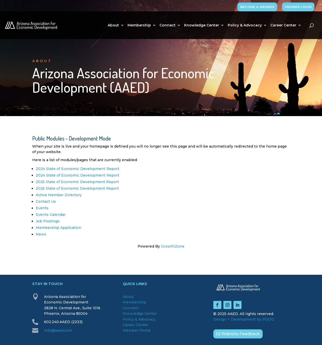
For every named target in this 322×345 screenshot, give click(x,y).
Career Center (283, 25)
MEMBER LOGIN (298, 7)
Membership (139, 25)
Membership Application (58, 227)
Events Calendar (51, 214)
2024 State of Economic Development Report (77, 168)
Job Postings (48, 221)
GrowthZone (172, 246)
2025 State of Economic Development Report (77, 182)
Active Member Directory (59, 195)
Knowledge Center (201, 25)
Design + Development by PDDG (243, 319)
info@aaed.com (58, 330)
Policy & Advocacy (245, 25)
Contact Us (46, 201)
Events (42, 208)
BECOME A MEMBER (257, 7)
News (41, 234)
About (113, 25)
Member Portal (136, 330)
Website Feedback (240, 333)
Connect (167, 25)
